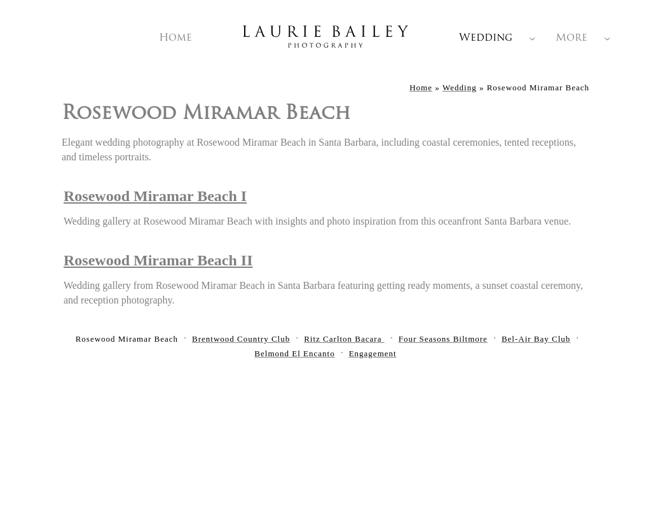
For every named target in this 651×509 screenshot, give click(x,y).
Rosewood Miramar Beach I (155, 196)
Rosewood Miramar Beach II (158, 260)
